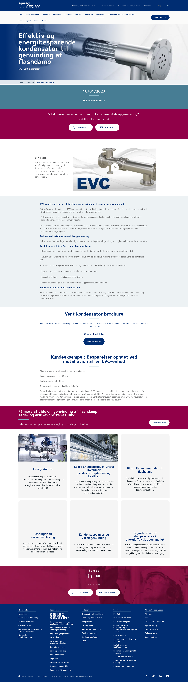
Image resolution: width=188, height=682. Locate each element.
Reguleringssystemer (60, 633)
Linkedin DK (160, 676)
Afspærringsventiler (59, 666)
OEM (84, 641)
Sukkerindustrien (90, 637)
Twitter (153, 676)
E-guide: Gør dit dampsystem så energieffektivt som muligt (145, 536)
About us (149, 614)
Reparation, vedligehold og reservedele (124, 652)
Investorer (23, 614)
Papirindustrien (89, 633)
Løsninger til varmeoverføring (43, 535)
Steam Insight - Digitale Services (124, 640)
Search (168, 6)
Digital (116, 614)
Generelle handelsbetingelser (27, 636)
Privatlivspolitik (26, 621)
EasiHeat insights (121, 621)
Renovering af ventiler (124, 666)
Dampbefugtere (57, 647)
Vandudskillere (57, 655)
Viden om (30, 82)
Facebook (146, 676)
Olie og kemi (88, 625)
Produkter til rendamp (60, 670)
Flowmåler (55, 637)
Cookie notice (25, 625)
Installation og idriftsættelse (120, 646)
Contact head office (154, 621)
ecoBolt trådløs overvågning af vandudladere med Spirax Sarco (125, 628)
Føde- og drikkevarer (92, 618)
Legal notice (151, 637)
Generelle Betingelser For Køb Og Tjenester (30, 630)
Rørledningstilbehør (59, 662)
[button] (114, 167)
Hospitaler (87, 621)
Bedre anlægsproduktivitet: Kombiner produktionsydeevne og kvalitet (94, 471)
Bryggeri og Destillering (93, 614)
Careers (148, 618)
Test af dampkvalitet (123, 657)
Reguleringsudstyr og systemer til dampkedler (61, 623)
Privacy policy (152, 633)
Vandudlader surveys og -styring (125, 661)
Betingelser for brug (28, 618)
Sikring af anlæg (58, 651)
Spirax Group (151, 625)
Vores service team (122, 618)
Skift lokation (42, 676)
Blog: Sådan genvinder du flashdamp (145, 470)
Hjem (22, 82)
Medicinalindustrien (91, 629)
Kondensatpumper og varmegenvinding (94, 536)
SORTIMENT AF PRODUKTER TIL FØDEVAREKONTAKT (59, 616)
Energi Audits (43, 469)
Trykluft (54, 658)
